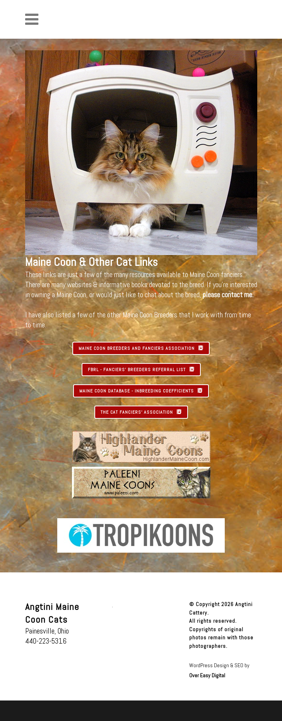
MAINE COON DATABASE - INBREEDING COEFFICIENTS (141, 391)
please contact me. (228, 295)
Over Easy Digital (207, 675)
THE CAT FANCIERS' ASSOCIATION (141, 412)
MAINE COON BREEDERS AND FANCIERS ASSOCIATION (141, 348)
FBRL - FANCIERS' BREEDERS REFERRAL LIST (141, 369)
